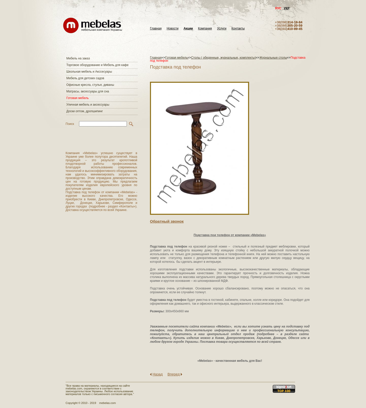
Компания (205, 28)
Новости (172, 28)
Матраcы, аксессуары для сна (87, 91)
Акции (188, 28)
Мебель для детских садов (85, 78)
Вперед (173, 374)
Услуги (221, 28)
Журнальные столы (273, 57)
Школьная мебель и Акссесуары (89, 71)
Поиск (70, 124)
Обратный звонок (167, 221)
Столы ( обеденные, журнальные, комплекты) (223, 57)
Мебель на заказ (78, 58)
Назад (157, 374)
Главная (156, 28)
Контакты (238, 28)
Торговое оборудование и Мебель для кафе (97, 65)
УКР (286, 8)
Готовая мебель (77, 98)
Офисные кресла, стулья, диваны (90, 85)
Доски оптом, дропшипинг (84, 111)
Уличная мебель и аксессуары (87, 104)
